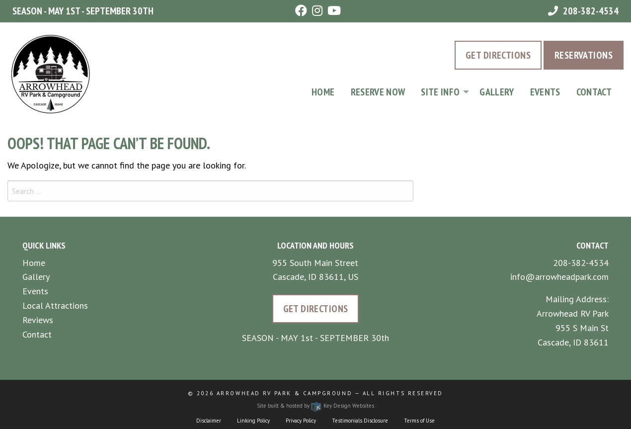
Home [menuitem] (323, 92)
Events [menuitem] (545, 92)
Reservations (583, 55)
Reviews (37, 320)
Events (35, 291)
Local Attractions (55, 305)
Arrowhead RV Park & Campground (284, 393)
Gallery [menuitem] (496, 92)
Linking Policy (253, 420)
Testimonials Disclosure (360, 420)
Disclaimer (208, 420)
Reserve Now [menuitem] (378, 92)
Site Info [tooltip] (440, 92)
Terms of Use (419, 420)
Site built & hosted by (315, 405)
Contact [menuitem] (594, 92)
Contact (37, 334)
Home (33, 262)
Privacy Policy (301, 420)
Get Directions (498, 55)
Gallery (36, 276)
